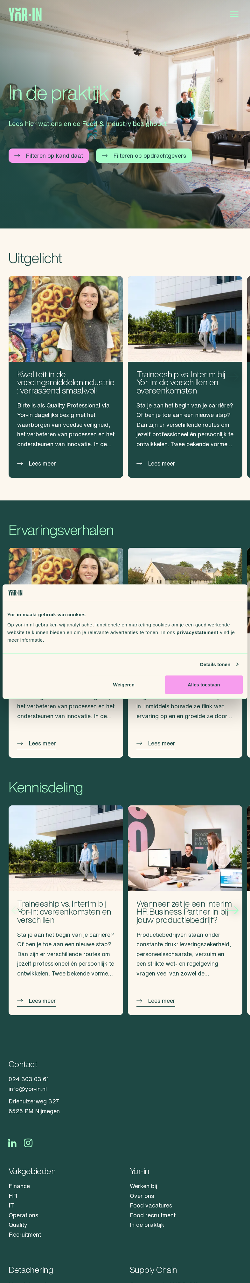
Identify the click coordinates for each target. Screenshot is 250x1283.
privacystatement (197, 632)
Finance (19, 1186)
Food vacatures (151, 1205)
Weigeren (124, 684)
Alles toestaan (204, 684)
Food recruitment (153, 1215)
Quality (18, 1224)
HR (13, 1196)
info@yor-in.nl (28, 1089)
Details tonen (215, 664)
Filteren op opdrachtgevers (144, 155)
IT (11, 1205)
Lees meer (36, 463)
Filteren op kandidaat (48, 155)
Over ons (142, 1196)
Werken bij (143, 1186)
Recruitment (25, 1234)
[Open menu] (234, 14)
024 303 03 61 (29, 1079)
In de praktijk (147, 1224)
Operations (23, 1215)
